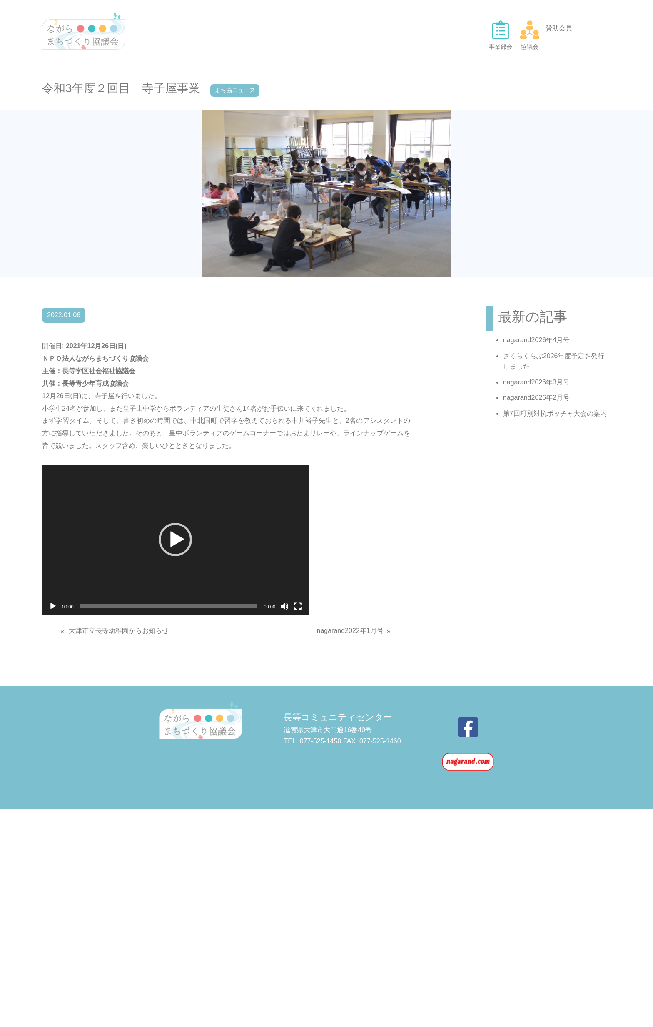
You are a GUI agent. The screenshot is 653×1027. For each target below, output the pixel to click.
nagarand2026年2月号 (536, 397)
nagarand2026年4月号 (536, 340)
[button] (175, 539)
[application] (175, 540)
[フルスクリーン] (298, 606)
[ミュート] (284, 606)
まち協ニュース (234, 90)
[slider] (168, 606)
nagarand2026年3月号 (536, 382)
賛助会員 (559, 28)
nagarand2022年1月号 (350, 630)
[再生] (53, 606)
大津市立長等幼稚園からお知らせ (119, 630)
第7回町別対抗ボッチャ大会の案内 (555, 413)
